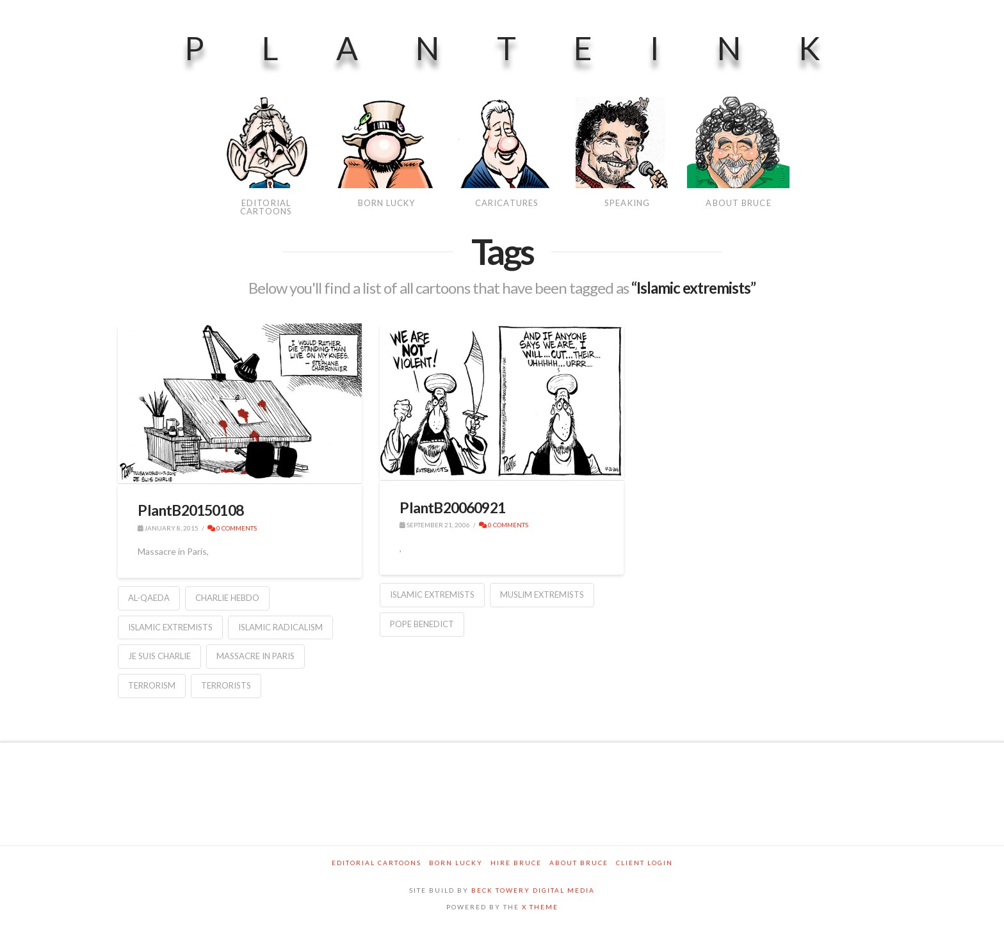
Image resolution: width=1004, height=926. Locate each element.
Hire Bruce (516, 862)
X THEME (540, 907)
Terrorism (151, 685)
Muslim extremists (542, 594)
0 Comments (232, 528)
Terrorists (226, 685)
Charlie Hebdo (227, 598)
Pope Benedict (422, 624)
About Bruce (578, 862)
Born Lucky (456, 862)
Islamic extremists (170, 627)
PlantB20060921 (452, 507)
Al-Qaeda (149, 598)
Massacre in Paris (255, 656)
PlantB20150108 (190, 510)
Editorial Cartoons (376, 862)
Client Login (644, 862)
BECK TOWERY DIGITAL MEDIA (533, 890)
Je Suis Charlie (159, 656)
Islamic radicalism (280, 627)
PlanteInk (531, 48)
